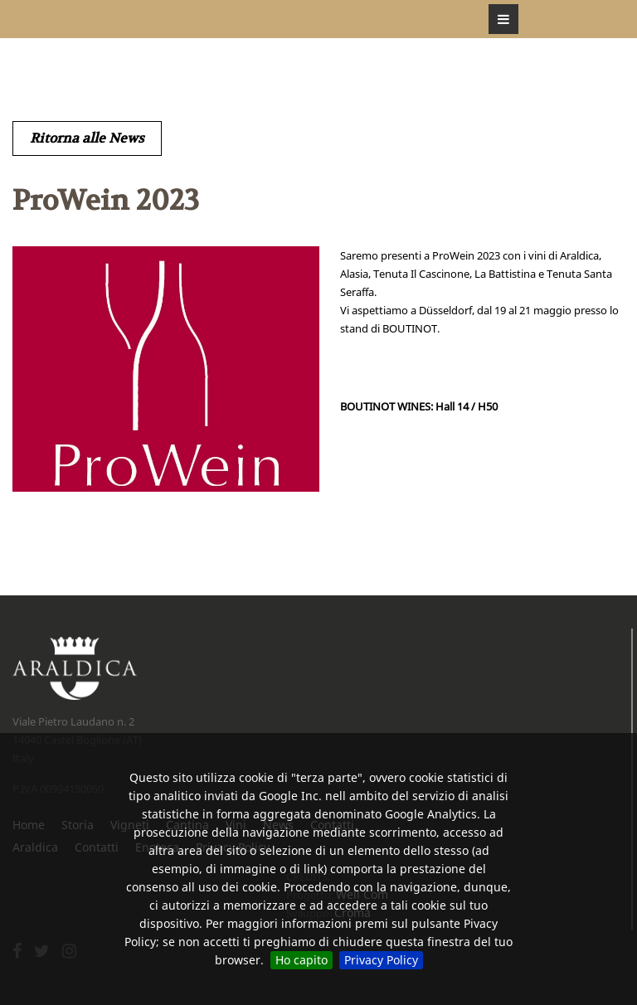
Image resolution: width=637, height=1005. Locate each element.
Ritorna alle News (87, 138)
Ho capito (301, 960)
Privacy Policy (381, 960)
